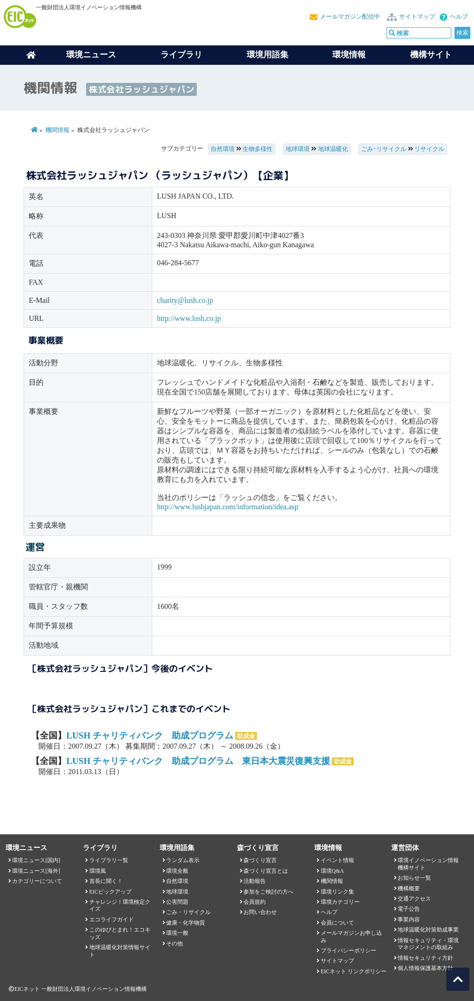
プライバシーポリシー (348, 950)
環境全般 (177, 871)
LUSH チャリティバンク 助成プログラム (149, 735)
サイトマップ (417, 16)
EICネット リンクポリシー (354, 971)
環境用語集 (267, 54)
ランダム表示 (183, 860)
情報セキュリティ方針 (425, 958)
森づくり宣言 (260, 860)
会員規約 (254, 902)
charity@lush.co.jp (185, 300)
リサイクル (429, 149)
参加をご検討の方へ (268, 891)
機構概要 (409, 888)
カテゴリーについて (37, 881)
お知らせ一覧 (414, 878)
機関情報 (57, 130)
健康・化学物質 (185, 923)
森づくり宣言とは (265, 871)
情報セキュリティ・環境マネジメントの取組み (428, 944)
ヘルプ (459, 16)
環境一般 (177, 933)
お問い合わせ (260, 912)
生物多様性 (258, 149)
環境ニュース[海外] (36, 871)
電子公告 (409, 909)
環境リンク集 (337, 891)
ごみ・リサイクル (188, 912)
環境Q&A (332, 871)
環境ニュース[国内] (36, 860)
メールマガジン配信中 (350, 16)
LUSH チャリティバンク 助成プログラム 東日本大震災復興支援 (198, 761)
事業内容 (409, 919)
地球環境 (298, 149)
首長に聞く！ (106, 881)
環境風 (97, 871)
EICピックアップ (110, 891)
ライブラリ (181, 54)
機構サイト (431, 54)
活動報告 (254, 881)
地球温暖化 (333, 149)
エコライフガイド (111, 919)
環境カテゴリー (340, 902)
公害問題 (177, 902)
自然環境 (223, 149)
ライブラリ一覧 (108, 860)
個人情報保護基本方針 (425, 968)
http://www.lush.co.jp (189, 318)
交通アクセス (414, 898)
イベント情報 (337, 860)
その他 (174, 943)
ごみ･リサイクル (383, 149)
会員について (337, 923)
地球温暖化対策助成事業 (428, 929)
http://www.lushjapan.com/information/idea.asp (227, 507)
